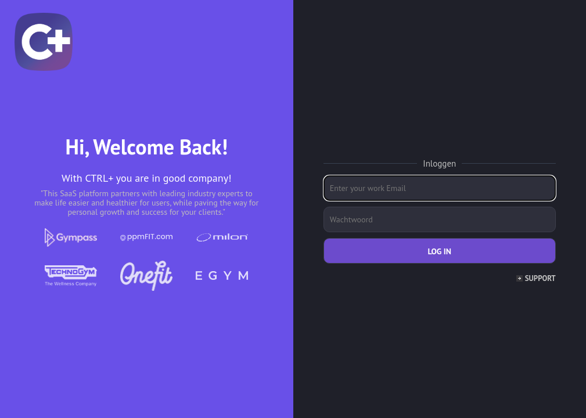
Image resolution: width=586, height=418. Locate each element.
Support (540, 278)
